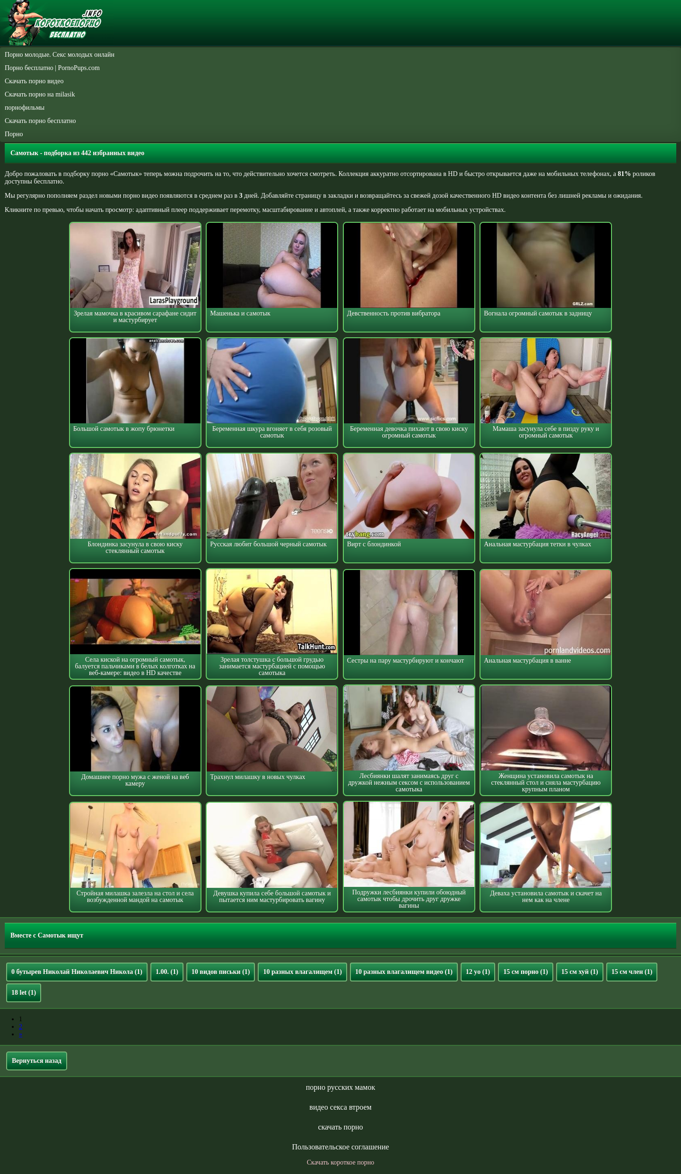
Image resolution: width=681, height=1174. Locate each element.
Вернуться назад (36, 1060)
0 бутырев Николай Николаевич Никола (76, 971)
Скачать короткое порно (340, 1162)
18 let (23, 992)
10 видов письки (221, 971)
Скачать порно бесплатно (40, 120)
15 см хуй (579, 971)
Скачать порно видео (34, 81)
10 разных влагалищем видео (404, 971)
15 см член (632, 971)
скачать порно (340, 1127)
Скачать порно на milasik (40, 94)
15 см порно (525, 971)
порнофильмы (24, 107)
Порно (14, 134)
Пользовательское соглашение (340, 1147)
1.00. (167, 971)
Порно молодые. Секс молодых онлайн (59, 54)
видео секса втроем (340, 1107)
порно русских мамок (340, 1087)
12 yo (478, 971)
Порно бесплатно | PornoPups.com (52, 67)
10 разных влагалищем (302, 971)
